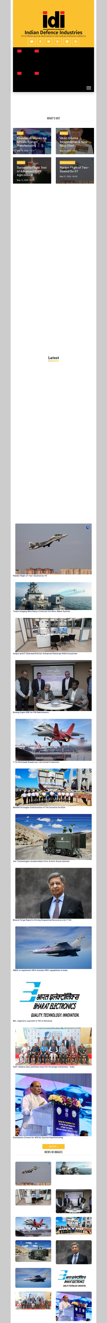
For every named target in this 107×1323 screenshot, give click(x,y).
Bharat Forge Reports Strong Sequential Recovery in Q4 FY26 (42, 920)
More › (53, 1146)
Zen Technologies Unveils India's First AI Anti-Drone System (41, 861)
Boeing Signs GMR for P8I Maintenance (31, 712)
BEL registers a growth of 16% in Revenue (32, 1020)
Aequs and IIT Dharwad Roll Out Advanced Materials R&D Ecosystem (45, 653)
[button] (88, 86)
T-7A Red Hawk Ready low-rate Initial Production (36, 762)
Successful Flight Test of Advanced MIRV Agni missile (32, 171)
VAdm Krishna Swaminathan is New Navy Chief (73, 141)
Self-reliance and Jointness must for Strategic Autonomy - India (43, 1066)
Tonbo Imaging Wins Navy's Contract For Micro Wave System (41, 611)
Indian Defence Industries (53, 32)
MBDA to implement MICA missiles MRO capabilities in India (40, 970)
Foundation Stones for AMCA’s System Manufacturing (32, 141)
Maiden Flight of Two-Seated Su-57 (74, 169)
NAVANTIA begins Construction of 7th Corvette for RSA (39, 807)
